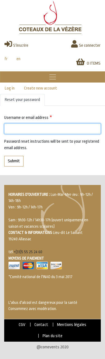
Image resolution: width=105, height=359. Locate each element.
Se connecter (86, 44)
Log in (10, 88)
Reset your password (22, 99)
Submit (14, 161)
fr (6, 59)
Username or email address (26, 117)
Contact (41, 324)
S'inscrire (16, 44)
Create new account (40, 88)
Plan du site (52, 336)
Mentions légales (71, 324)
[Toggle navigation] (52, 77)
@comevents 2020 (53, 347)
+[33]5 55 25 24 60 (28, 252)
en (18, 59)
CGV (22, 324)
